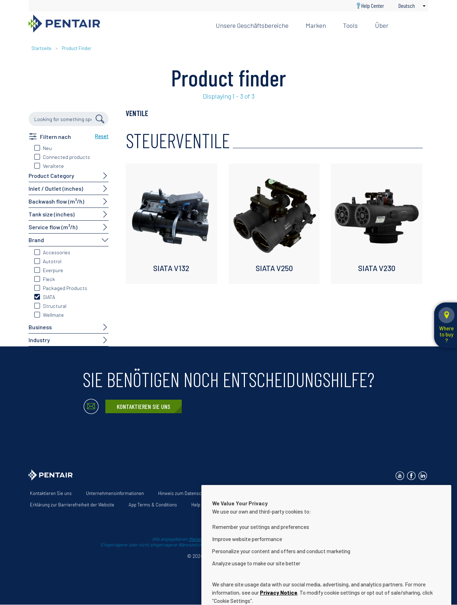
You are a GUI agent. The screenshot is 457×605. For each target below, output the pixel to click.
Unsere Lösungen (334, 493)
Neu (47, 148)
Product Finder (76, 48)
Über (381, 25)
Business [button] (40, 327)
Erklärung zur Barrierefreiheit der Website (72, 505)
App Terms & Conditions (153, 505)
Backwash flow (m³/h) (56, 201)
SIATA (49, 297)
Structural (54, 306)
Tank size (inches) (52, 214)
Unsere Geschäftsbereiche (252, 25)
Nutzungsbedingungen (246, 493)
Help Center (372, 5)
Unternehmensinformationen (115, 493)
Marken (316, 25)
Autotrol (52, 261)
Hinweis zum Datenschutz (184, 493)
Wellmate (53, 315)
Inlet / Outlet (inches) (56, 188)
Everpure (53, 270)
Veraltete (53, 166)
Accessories (56, 252)
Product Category (51, 175)
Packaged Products (65, 288)
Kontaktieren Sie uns (143, 406)
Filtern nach (55, 136)
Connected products (66, 157)
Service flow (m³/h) (53, 227)
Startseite (41, 48)
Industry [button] (39, 339)
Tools (350, 25)
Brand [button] (36, 239)
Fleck (49, 279)
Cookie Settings (245, 505)
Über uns (292, 493)
